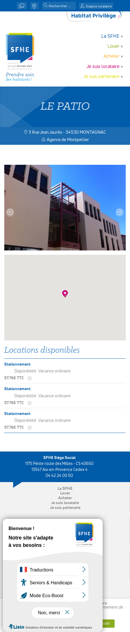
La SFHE (110, 36)
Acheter (111, 56)
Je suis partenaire (101, 76)
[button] (45, 6)
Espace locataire (99, 6)
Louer (113, 46)
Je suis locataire (102, 66)
